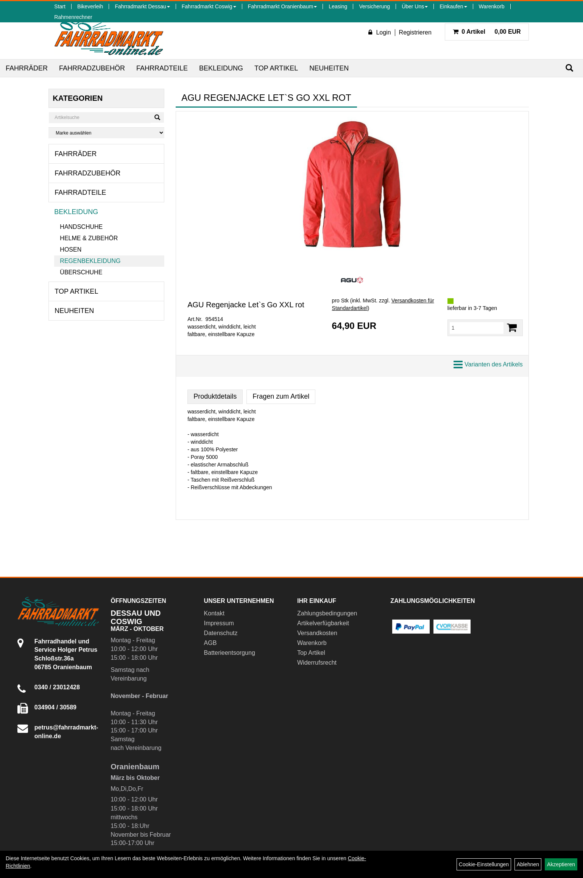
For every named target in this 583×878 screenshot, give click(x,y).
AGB (210, 643)
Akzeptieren (561, 864)
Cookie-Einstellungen (484, 864)
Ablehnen (528, 864)
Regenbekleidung (90, 261)
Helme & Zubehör (89, 238)
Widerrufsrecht (317, 662)
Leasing (338, 6)
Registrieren (415, 32)
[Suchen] (569, 68)
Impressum (219, 623)
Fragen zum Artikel (281, 396)
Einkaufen (453, 6)
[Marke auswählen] (106, 132)
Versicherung (374, 6)
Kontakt (214, 613)
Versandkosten (317, 633)
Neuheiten (329, 68)
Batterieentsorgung (229, 653)
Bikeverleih (90, 6)
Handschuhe (81, 227)
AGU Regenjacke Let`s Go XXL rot (245, 304)
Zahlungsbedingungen (327, 613)
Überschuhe (81, 272)
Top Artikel (276, 68)
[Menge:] (477, 328)
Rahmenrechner (73, 17)
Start (59, 6)
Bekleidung (221, 68)
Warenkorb (492, 6)
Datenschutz (221, 633)
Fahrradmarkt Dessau (142, 6)
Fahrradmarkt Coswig (209, 6)
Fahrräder (27, 68)
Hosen (70, 249)
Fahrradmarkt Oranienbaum (282, 6)
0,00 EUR (487, 31)
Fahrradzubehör (92, 68)
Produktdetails (215, 396)
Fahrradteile (162, 68)
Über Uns (415, 6)
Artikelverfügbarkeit (323, 623)
